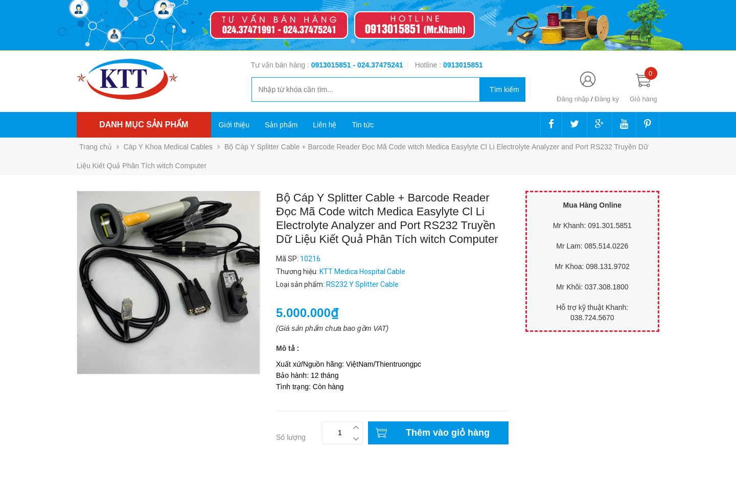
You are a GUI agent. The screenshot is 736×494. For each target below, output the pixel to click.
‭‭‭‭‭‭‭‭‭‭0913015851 (463, 65)
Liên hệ (324, 125)
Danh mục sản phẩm (143, 124)
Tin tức (363, 125)
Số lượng (291, 437)
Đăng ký (606, 99)
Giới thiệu (234, 125)
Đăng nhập (573, 99)
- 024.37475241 (378, 65)
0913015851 (332, 65)
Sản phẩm (281, 125)
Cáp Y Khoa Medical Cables (168, 147)
